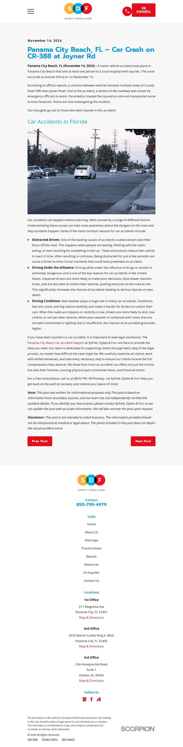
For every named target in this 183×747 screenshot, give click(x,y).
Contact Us (91, 580)
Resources (91, 564)
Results (91, 556)
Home (91, 524)
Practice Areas (91, 548)
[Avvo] (99, 699)
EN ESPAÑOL (144, 10)
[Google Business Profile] (84, 699)
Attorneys (91, 540)
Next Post (143, 441)
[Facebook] (91, 699)
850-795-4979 (91, 505)
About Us (91, 532)
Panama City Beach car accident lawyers (56, 343)
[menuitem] (33, 739)
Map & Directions (91, 617)
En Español (91, 572)
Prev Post (40, 441)
